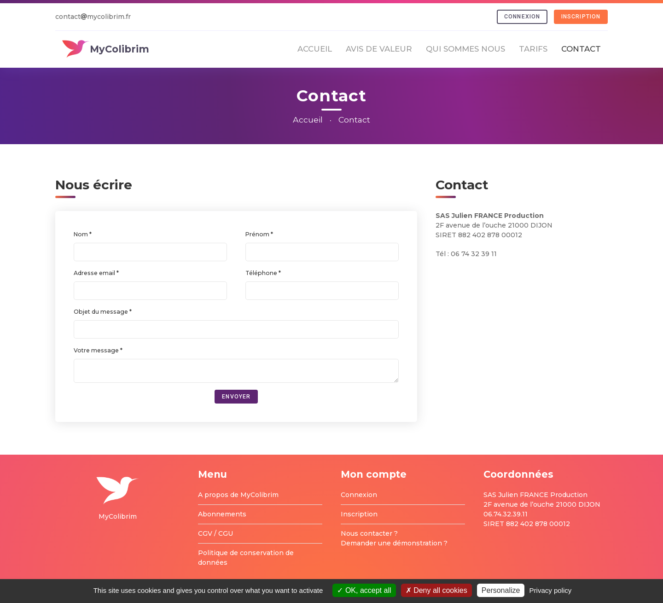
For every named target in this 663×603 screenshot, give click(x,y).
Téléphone (262, 272)
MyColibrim (105, 49)
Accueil (314, 48)
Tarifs (533, 48)
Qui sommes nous (465, 48)
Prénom (258, 234)
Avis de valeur (379, 48)
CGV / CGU (215, 533)
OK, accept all (364, 590)
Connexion (522, 16)
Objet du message (101, 311)
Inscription (580, 16)
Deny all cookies (436, 590)
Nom (81, 234)
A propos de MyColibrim (238, 495)
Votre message (97, 350)
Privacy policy (550, 590)
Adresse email (95, 272)
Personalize (501, 590)
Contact (581, 48)
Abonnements (222, 514)
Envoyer (236, 396)
